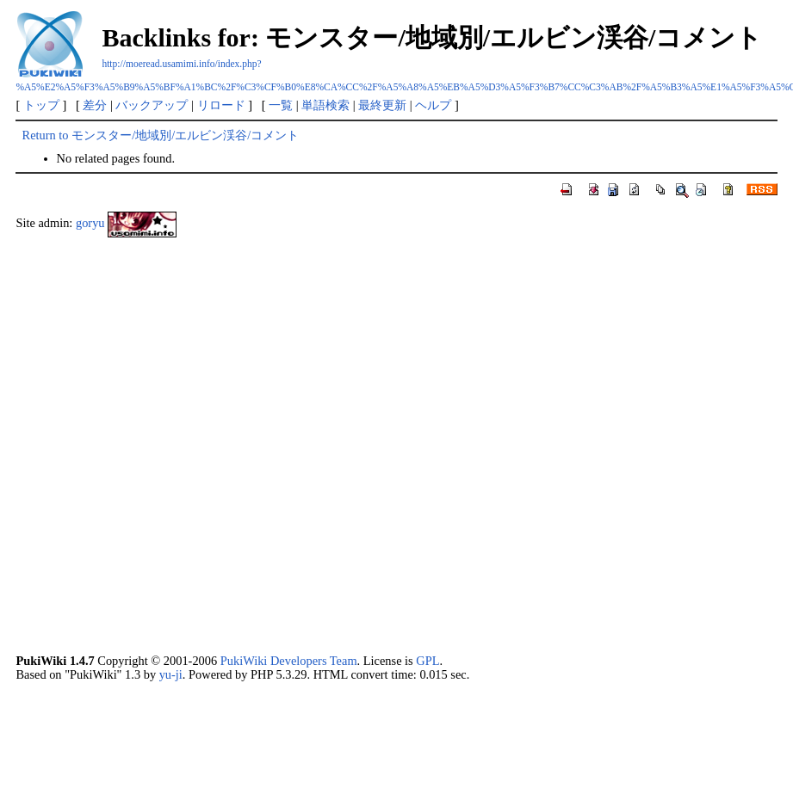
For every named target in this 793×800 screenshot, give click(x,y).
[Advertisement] (201, 450)
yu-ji (171, 674)
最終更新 (382, 105)
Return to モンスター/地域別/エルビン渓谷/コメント (161, 135)
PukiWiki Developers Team (288, 661)
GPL (427, 661)
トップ (41, 105)
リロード (221, 105)
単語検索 (325, 105)
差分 (95, 105)
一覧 (281, 105)
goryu (90, 223)
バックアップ (151, 105)
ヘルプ (433, 105)
